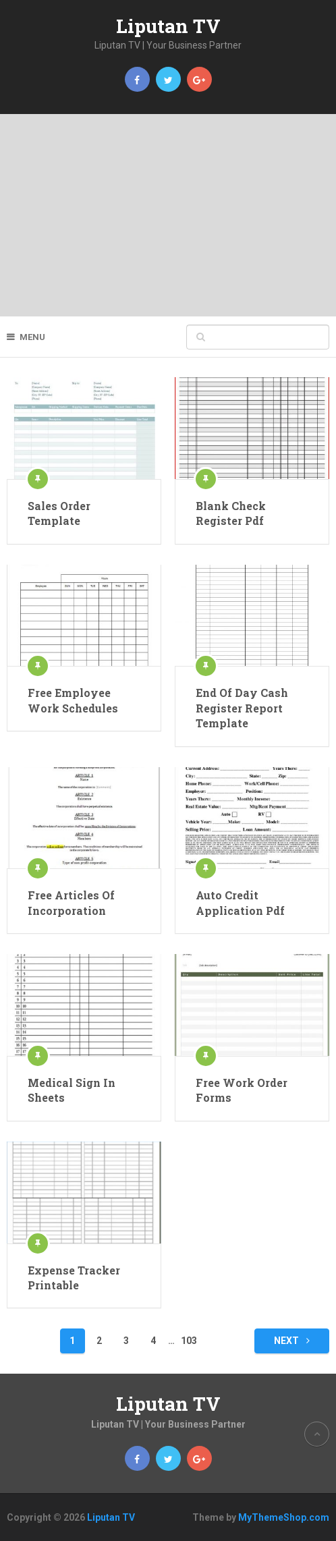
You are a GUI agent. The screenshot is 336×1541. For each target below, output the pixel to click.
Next (292, 1340)
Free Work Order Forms (241, 1089)
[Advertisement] (168, 215)
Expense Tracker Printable (74, 1277)
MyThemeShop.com (283, 1517)
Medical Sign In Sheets (71, 1089)
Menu (32, 337)
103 (189, 1340)
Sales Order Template (59, 513)
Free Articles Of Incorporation (71, 902)
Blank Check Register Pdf (231, 513)
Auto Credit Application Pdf (240, 902)
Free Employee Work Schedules (73, 700)
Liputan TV (168, 25)
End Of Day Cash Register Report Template (242, 707)
